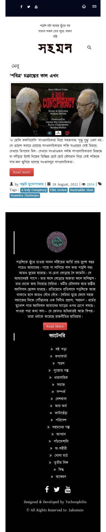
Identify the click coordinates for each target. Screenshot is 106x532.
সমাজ (58, 385)
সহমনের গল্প (58, 427)
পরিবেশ (58, 420)
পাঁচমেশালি (58, 441)
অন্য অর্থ (58, 406)
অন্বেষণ (58, 477)
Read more (21, 172)
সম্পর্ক (58, 392)
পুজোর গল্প (58, 370)
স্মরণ (58, 363)
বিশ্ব (59, 470)
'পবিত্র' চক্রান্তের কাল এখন (34, 76)
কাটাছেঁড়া (58, 413)
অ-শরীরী (58, 448)
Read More (55, 326)
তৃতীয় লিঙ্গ (58, 463)
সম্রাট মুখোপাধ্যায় (32, 184)
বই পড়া (59, 349)
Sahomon (76, 510)
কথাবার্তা (58, 356)
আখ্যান (58, 434)
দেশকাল (59, 399)
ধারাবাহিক (58, 378)
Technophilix (76, 502)
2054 (90, 184)
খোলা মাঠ (59, 455)
